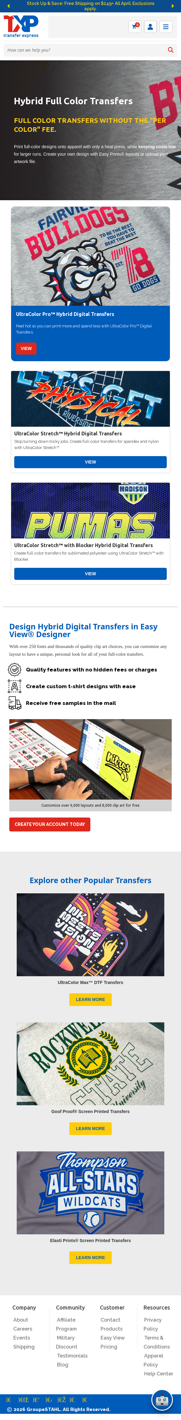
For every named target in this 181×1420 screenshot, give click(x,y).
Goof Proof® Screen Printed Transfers (90, 1111)
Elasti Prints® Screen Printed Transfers (90, 1240)
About (20, 1320)
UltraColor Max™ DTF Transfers (90, 982)
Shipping (24, 1347)
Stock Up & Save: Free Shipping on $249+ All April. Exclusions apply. (90, 6)
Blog (62, 1365)
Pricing (109, 1347)
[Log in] (150, 27)
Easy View (113, 1338)
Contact (110, 1320)
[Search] (170, 50)
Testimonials (72, 1356)
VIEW (26, 348)
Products (112, 1329)
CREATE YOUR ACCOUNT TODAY (50, 824)
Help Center (158, 1374)
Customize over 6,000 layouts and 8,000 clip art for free (90, 805)
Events (21, 1338)
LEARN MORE (90, 999)
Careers (22, 1329)
